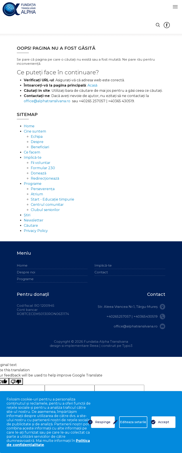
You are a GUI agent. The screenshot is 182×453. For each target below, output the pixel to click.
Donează (38, 173)
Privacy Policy (36, 231)
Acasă (92, 85)
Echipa (37, 137)
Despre (37, 142)
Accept (163, 422)
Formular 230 (43, 168)
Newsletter (33, 220)
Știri (27, 215)
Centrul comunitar (47, 205)
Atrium (37, 194)
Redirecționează (45, 178)
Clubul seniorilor (45, 210)
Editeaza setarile (133, 422)
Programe (32, 184)
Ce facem (32, 152)
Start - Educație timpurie (52, 199)
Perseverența (43, 189)
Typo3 (127, 346)
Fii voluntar (40, 163)
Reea (94, 346)
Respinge (102, 422)
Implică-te (32, 157)
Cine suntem (35, 131)
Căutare (31, 225)
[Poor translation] (16, 381)
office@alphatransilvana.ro (47, 101)
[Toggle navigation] (175, 6)
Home (29, 126)
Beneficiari (40, 147)
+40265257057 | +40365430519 (132, 316)
